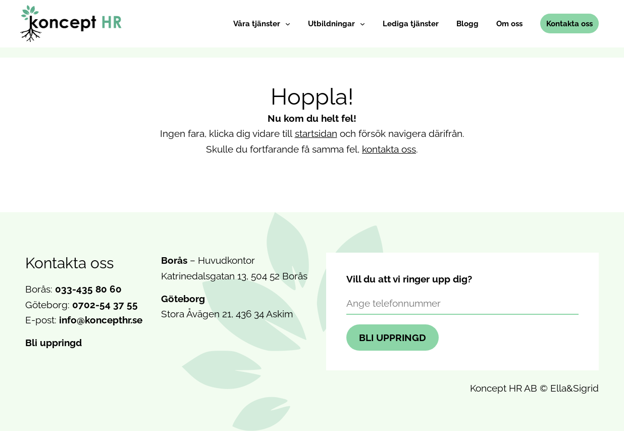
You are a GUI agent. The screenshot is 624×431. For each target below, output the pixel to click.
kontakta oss (389, 149)
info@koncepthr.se (100, 319)
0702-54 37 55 (105, 304)
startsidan (316, 133)
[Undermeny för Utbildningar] (362, 23)
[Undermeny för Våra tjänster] (287, 23)
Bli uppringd (53, 342)
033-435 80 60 (88, 289)
